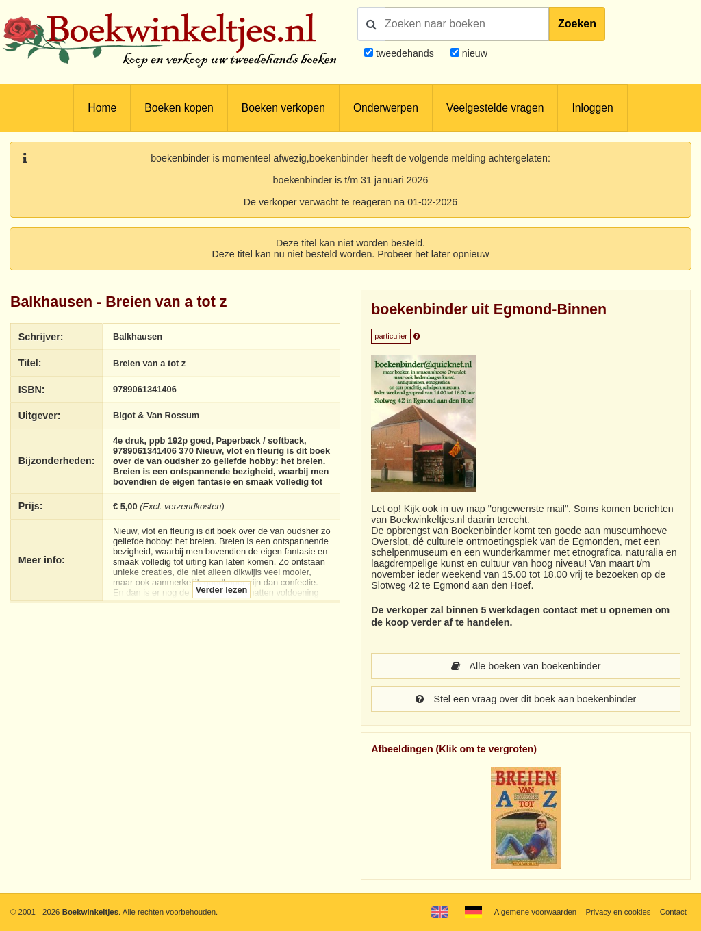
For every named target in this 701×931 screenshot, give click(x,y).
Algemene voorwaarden (535, 912)
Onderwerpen (385, 108)
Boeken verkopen (283, 108)
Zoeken (577, 23)
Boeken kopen (178, 108)
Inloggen (592, 108)
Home (102, 108)
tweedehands (405, 53)
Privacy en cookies (617, 912)
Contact (673, 912)
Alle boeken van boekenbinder (526, 666)
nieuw (473, 53)
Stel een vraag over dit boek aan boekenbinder (526, 698)
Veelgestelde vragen (495, 108)
